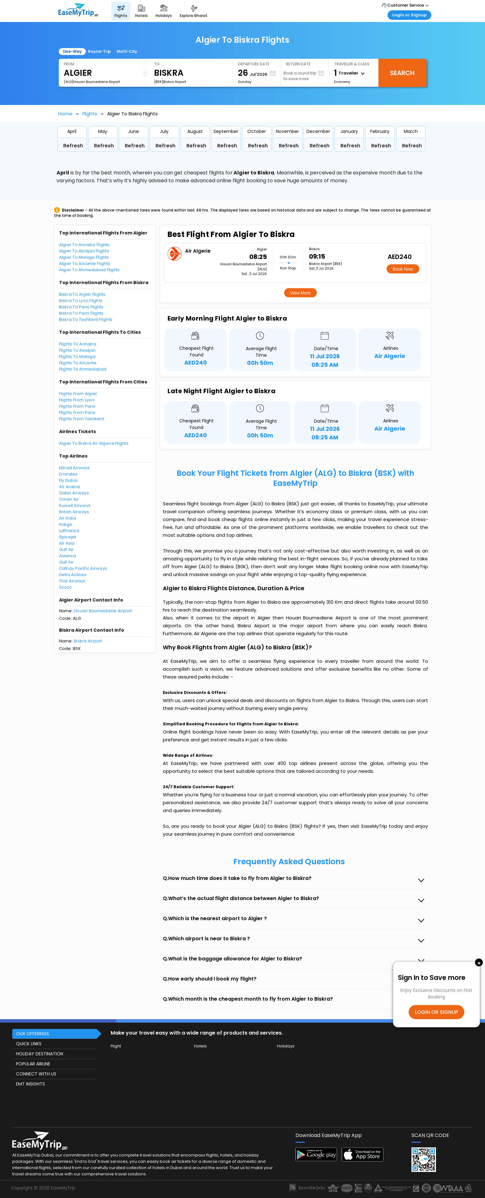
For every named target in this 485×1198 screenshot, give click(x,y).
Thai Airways (72, 581)
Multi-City (127, 51)
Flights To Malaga (77, 357)
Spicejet (67, 537)
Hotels (200, 1046)
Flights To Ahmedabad (83, 369)
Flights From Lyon (76, 400)
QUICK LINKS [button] (28, 1044)
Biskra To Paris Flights (81, 307)
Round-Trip (99, 51)
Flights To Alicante (78, 363)
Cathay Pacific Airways (83, 568)
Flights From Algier (78, 394)
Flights (89, 113)
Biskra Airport (88, 641)
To (157, 64)
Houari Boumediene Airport (103, 611)
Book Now (403, 269)
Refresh (73, 145)
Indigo (66, 524)
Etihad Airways (74, 468)
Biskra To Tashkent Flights (86, 319)
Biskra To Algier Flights (82, 294)
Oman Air (69, 499)
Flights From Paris (77, 406)
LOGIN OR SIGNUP (436, 1012)
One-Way (72, 51)
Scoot (65, 587)
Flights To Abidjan (77, 350)
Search (402, 73)
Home (65, 113)
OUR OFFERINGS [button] (32, 1033)
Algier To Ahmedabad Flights (89, 270)
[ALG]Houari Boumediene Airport (92, 81)
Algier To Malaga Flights (84, 257)
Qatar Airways (74, 493)
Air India (67, 518)
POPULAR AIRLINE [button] (33, 1064)
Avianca (67, 556)
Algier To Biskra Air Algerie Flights (94, 443)
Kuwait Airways (75, 505)
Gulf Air (66, 549)
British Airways (74, 512)
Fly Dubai (68, 480)
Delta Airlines (73, 575)
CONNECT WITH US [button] (36, 1074)
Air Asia (67, 543)
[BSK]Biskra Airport (170, 81)
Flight (116, 1046)
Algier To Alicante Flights (84, 264)
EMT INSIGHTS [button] (30, 1084)
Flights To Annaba (77, 344)
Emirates (68, 474)
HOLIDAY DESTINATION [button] (39, 1054)
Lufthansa (69, 531)
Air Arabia (69, 487)
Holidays (286, 1046)
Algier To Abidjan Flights (84, 251)
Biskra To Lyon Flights (81, 301)
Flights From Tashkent (81, 419)
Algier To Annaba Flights (84, 245)
